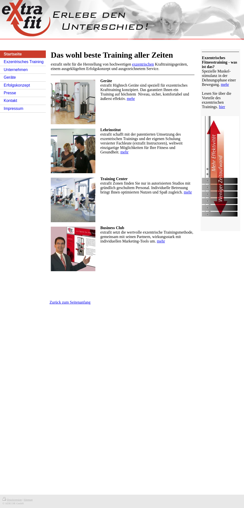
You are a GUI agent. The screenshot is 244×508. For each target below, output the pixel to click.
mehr (131, 99)
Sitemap (28, 499)
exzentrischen (143, 64)
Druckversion (12, 499)
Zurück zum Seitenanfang (70, 302)
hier (222, 107)
